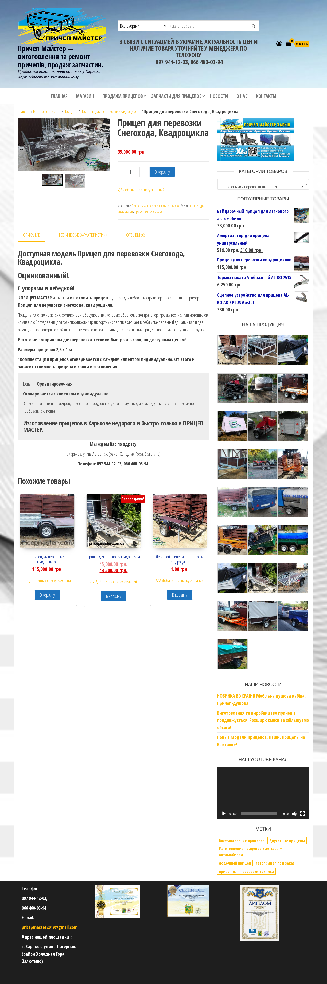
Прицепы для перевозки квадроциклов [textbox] (261, 186)
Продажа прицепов (122, 96)
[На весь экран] (302, 813)
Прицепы (71, 111)
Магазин (85, 96)
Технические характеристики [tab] (83, 235)
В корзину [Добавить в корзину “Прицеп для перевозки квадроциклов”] (47, 595)
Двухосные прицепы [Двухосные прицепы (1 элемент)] (287, 840)
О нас (242, 96)
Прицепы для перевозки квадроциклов (111, 111)
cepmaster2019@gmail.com (52, 927)
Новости (219, 96)
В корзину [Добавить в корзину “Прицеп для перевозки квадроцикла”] (113, 596)
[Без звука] (294, 813)
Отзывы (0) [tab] (135, 235)
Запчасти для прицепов (176, 96)
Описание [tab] (31, 235)
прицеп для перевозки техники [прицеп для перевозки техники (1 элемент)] (246, 871)
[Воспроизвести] (223, 813)
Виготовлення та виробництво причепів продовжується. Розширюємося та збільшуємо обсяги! (263, 720)
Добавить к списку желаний (141, 190)
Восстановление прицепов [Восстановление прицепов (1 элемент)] (242, 840)
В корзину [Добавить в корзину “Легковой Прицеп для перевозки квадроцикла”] (179, 595)
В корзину (162, 172)
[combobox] (263, 184)
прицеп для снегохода (148, 211)
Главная (59, 96)
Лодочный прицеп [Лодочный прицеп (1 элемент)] (235, 863)
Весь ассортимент (47, 111)
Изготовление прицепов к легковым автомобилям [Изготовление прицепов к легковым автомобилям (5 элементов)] (250, 851)
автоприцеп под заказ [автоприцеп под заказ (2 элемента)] (275, 863)
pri (24, 927)
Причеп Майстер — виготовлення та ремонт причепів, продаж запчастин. (61, 56)
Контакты (266, 96)
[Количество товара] (132, 172)
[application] (263, 793)
